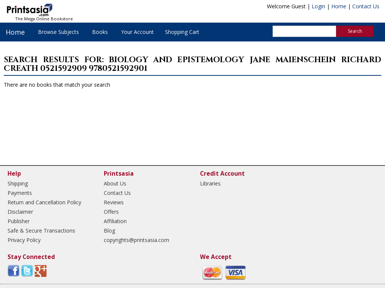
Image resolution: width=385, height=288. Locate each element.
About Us (115, 183)
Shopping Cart (182, 31)
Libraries (210, 183)
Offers (111, 211)
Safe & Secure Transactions (41, 230)
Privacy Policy (24, 240)
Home (338, 6)
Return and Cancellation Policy (44, 202)
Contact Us (365, 6)
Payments (20, 192)
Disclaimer (20, 211)
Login (318, 6)
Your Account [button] (137, 31)
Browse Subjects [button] (58, 31)
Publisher (19, 221)
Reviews (114, 202)
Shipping (18, 183)
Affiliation (115, 221)
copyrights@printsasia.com (136, 240)
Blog (109, 230)
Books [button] (100, 31)
